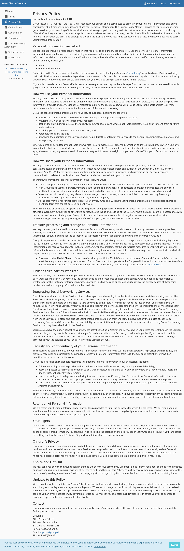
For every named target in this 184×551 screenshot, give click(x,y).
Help (163, 3)
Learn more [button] (100, 546)
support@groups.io (50, 532)
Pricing (24, 68)
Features (16, 68)
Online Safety (13, 27)
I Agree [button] (174, 545)
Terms (9, 16)
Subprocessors (14, 52)
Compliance (12, 38)
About (9, 11)
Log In (175, 3)
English (150, 3)
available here (154, 264)
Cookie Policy (13, 32)
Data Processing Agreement (14, 45)
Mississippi (12, 57)
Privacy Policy (13, 22)
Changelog (17, 72)
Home (8, 72)
